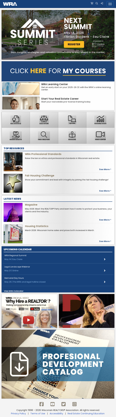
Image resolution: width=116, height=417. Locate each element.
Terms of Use (37, 413)
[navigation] (58, 4)
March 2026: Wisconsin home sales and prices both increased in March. (59, 230)
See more (105, 169)
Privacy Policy (18, 413)
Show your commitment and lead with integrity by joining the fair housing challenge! (67, 179)
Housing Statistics (36, 226)
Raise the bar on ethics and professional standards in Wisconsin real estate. (62, 158)
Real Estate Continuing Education (86, 413)
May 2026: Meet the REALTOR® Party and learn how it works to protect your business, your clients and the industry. (68, 210)
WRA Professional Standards (43, 154)
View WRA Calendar (14, 291)
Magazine (31, 204)
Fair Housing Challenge (39, 175)
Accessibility (56, 413)
